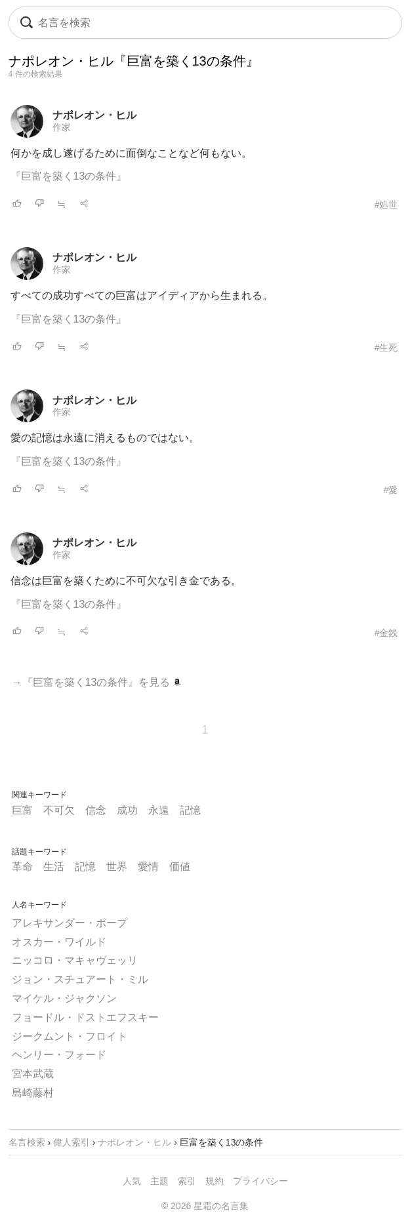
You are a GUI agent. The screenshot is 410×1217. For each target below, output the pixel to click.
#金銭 (386, 633)
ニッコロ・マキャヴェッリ (75, 960)
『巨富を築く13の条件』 (68, 176)
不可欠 (59, 810)
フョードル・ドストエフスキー (85, 1017)
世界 (116, 866)
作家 (61, 127)
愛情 (148, 866)
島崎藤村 (33, 1092)
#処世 (386, 204)
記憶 (190, 810)
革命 (22, 866)
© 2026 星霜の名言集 (205, 1206)
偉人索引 (71, 1142)
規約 (214, 1181)
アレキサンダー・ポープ (69, 922)
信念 (95, 810)
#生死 (386, 347)
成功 (127, 810)
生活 (53, 866)
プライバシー (260, 1181)
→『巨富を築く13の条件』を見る (96, 682)
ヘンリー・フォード (59, 1054)
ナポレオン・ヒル (94, 115)
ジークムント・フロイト (69, 1036)
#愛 (391, 490)
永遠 (158, 810)
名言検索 (27, 1142)
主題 (159, 1181)
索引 (187, 1181)
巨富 (22, 810)
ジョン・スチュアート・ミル (80, 979)
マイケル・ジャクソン (64, 998)
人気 (132, 1181)
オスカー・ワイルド (59, 942)
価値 (179, 866)
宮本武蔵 (33, 1073)
